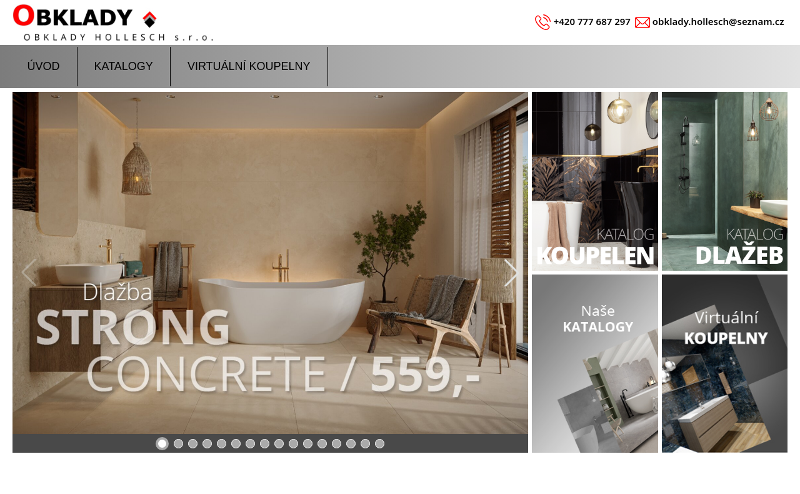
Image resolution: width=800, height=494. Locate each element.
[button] (512, 272)
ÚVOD (44, 66)
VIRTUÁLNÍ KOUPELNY (249, 66)
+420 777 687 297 (592, 21)
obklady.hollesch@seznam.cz (718, 21)
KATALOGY (123, 66)
